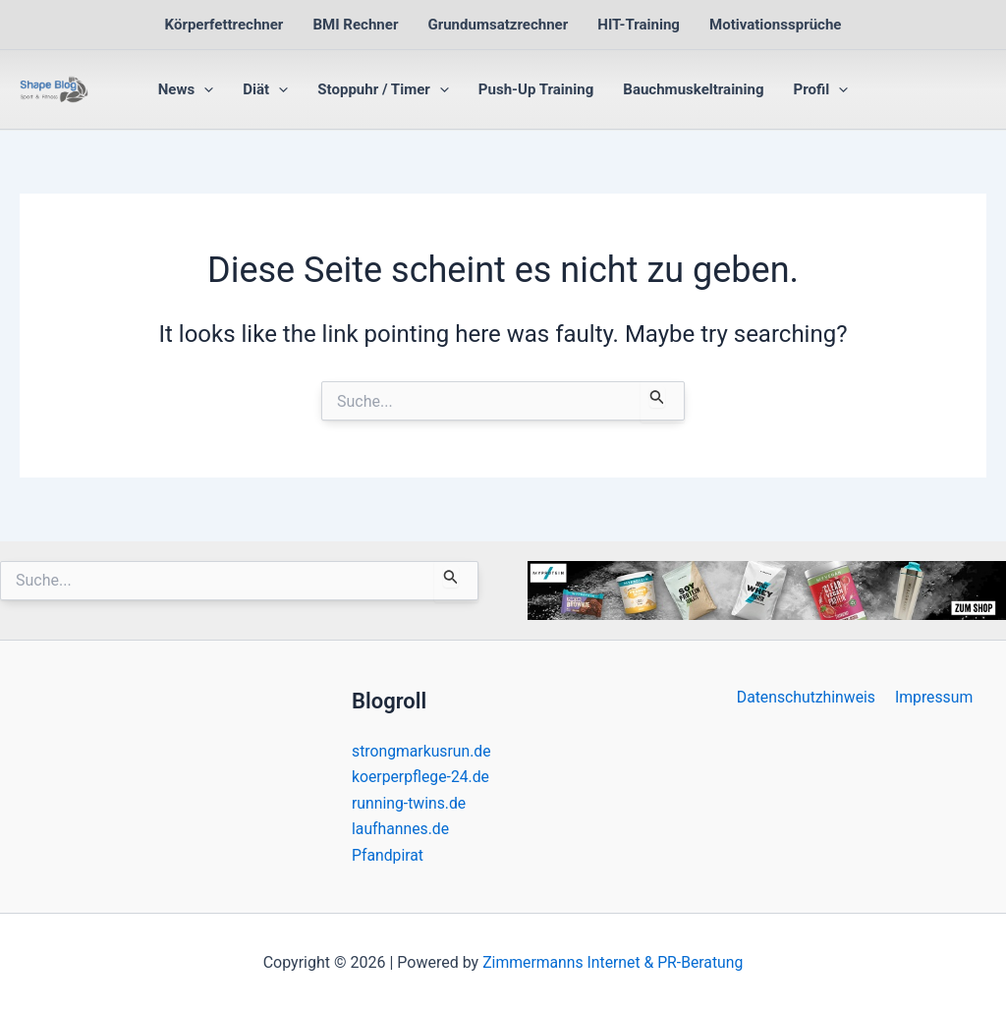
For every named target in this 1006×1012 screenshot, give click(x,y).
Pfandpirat (388, 855)
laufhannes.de (401, 828)
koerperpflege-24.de (421, 776)
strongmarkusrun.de (422, 751)
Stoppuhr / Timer (383, 89)
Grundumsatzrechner (497, 24)
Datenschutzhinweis (807, 697)
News (186, 89)
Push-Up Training (535, 89)
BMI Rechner (355, 24)
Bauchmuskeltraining (693, 89)
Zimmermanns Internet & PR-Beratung (612, 962)
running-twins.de (410, 803)
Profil (821, 89)
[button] (204, 89)
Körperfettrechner (224, 24)
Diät (265, 89)
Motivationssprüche (775, 24)
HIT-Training (638, 24)
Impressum (933, 697)
